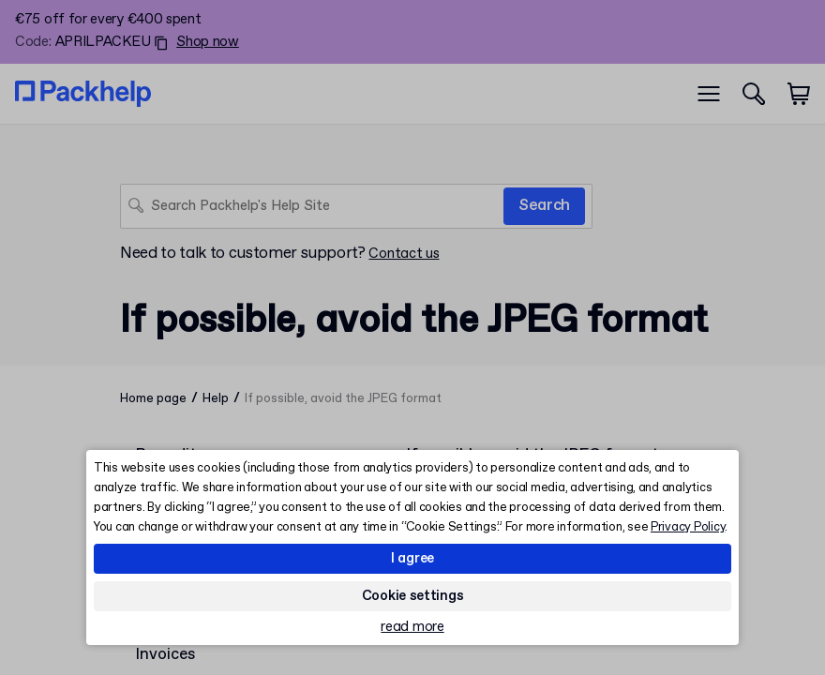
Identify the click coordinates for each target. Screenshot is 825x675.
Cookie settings (413, 596)
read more (412, 628)
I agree (412, 558)
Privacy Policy (688, 527)
